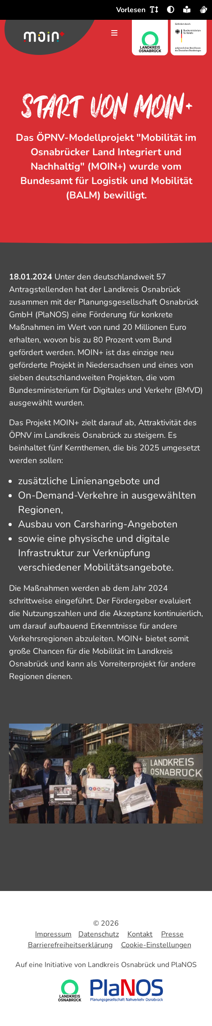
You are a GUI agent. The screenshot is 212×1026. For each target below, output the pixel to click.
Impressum (53, 934)
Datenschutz (98, 934)
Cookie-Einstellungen (156, 945)
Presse (172, 934)
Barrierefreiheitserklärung (70, 945)
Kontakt (140, 934)
